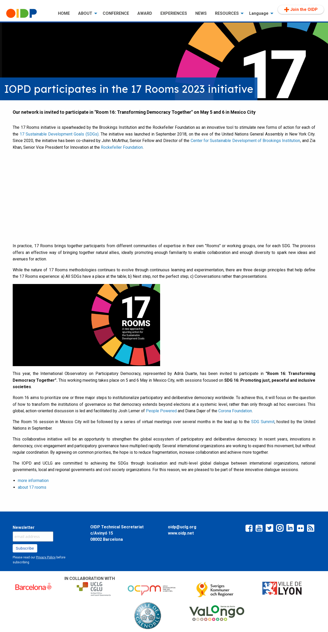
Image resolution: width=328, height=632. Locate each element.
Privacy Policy (46, 557)
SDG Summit (262, 421)
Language (259, 13)
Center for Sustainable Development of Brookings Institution (245, 140)
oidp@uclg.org (182, 526)
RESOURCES (227, 13)
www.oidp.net (181, 533)
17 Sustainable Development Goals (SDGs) (59, 134)
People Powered (161, 410)
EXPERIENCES (173, 13)
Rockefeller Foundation (122, 147)
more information (33, 480)
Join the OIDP (301, 9)
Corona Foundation (235, 410)
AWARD (144, 13)
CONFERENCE (116, 13)
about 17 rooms (32, 487)
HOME (64, 13)
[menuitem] (28, 13)
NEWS (201, 13)
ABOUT (85, 13)
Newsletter (24, 527)
